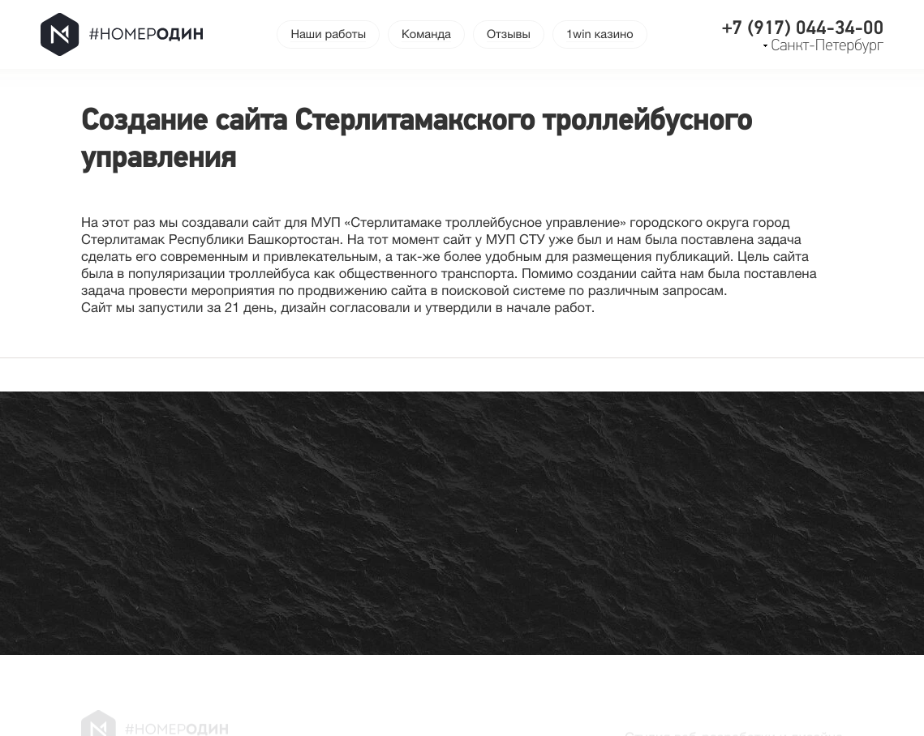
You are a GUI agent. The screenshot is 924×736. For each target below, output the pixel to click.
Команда (426, 34)
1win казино (600, 34)
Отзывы (509, 34)
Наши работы (328, 34)
